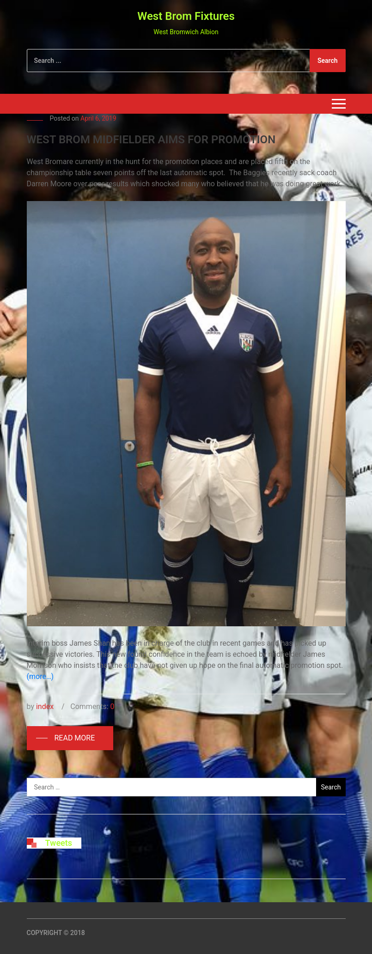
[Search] (186, 60)
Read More (75, 738)
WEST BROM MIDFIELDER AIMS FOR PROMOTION (151, 139)
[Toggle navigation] (339, 104)
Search (327, 60)
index (45, 706)
